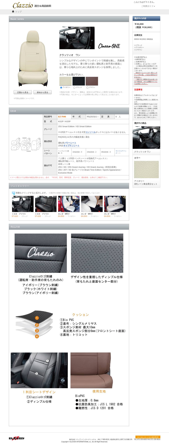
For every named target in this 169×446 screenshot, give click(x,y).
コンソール (91, 132)
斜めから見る (42, 92)
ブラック (79, 83)
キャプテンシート (71, 145)
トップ (18, 12)
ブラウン (92, 83)
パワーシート (70, 143)
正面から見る (22, 92)
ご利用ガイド (148, 6)
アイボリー (65, 83)
